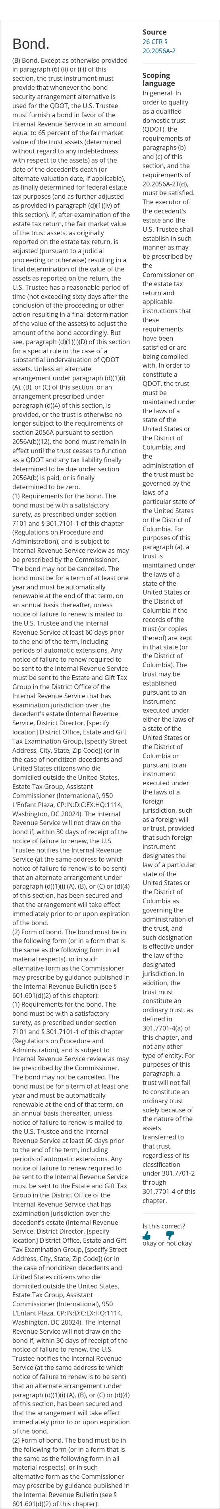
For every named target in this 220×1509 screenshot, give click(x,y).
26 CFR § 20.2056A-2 (159, 46)
